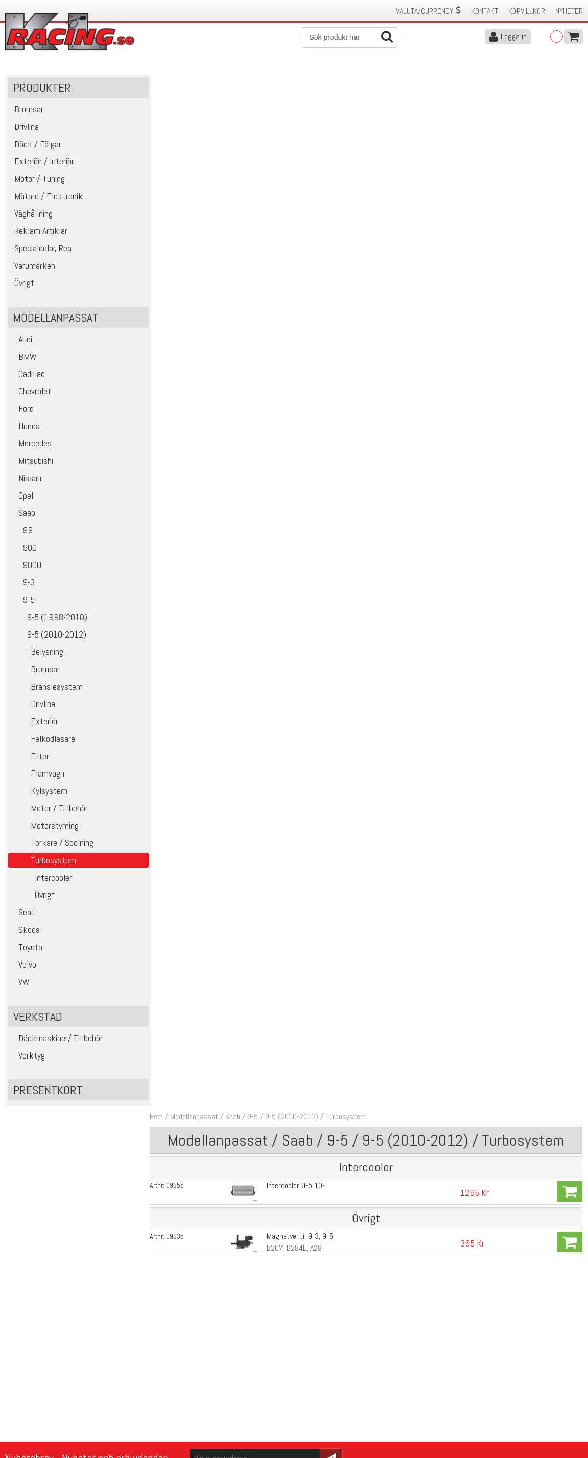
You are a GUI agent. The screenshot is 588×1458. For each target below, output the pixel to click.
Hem (159, 81)
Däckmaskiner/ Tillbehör (57, 1039)
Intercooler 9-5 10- (294, 149)
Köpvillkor (526, 11)
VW (20, 983)
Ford (22, 409)
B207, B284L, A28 (292, 211)
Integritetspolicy (174, 1410)
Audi (22, 340)
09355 (178, 149)
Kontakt (484, 11)
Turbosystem (348, 81)
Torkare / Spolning (52, 844)
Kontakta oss (170, 1367)
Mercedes (31, 444)
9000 (26, 566)
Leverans (163, 1388)
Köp (569, 155)
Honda (25, 427)
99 (22, 531)
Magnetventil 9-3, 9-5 (298, 200)
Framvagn (38, 774)
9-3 (23, 583)
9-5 (23, 600)
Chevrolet (31, 392)
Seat (23, 913)
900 (24, 548)
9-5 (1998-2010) (49, 618)
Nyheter (569, 11)
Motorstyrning (45, 826)
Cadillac (28, 375)
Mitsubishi (32, 461)
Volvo (24, 965)
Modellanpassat (197, 81)
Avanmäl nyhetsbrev (35, 1421)
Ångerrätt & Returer (180, 1399)
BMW (24, 357)
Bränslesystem (47, 687)
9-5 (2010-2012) (49, 635)
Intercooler (42, 878)
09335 (178, 200)
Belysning (37, 653)
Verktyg (28, 1056)
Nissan (26, 479)
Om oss (310, 1367)
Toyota (27, 948)
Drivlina (33, 705)
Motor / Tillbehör (49, 809)
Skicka (325, 1309)
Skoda (25, 930)
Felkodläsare (43, 739)
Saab (23, 514)
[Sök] (349, 37)
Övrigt (33, 896)
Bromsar (35, 670)
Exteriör (35, 722)
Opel (22, 496)
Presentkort (48, 1091)
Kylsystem (39, 791)
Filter (30, 757)
